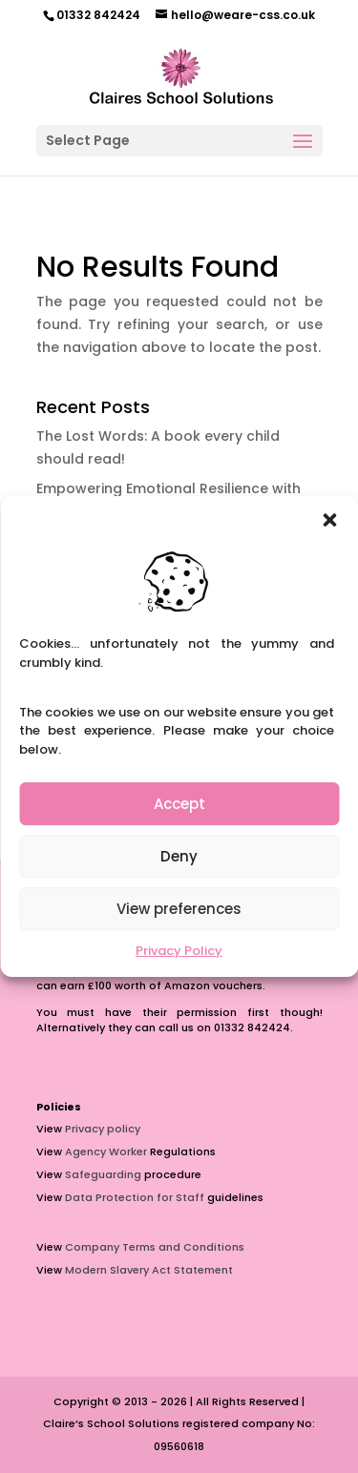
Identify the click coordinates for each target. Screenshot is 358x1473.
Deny (179, 856)
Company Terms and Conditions (154, 1247)
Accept (179, 804)
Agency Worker (106, 1151)
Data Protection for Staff (134, 1197)
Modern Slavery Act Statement (149, 1269)
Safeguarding (103, 1174)
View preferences (179, 909)
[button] (329, 519)
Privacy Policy (179, 951)
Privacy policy (102, 1128)
